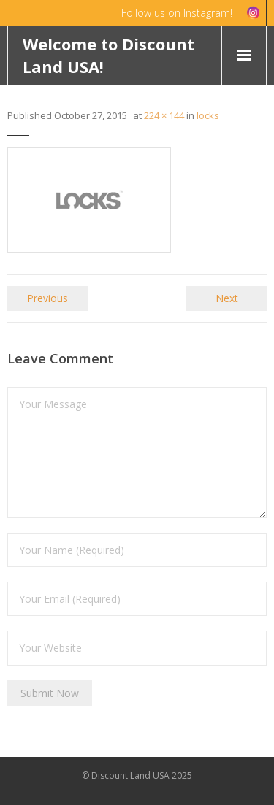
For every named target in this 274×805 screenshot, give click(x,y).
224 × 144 (164, 115)
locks (208, 115)
